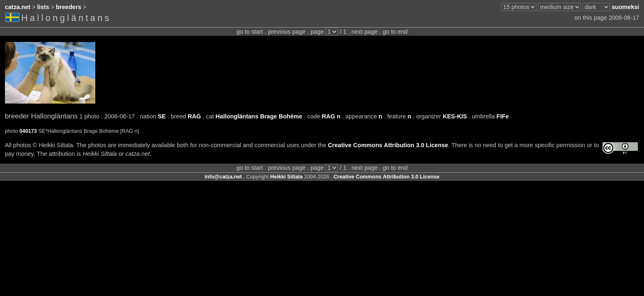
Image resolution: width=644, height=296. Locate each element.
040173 (28, 131)
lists (43, 7)
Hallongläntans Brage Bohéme (259, 116)
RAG (194, 116)
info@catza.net (223, 176)
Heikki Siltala (286, 176)
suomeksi (625, 7)
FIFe (503, 116)
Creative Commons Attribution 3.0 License (388, 145)
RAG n (331, 116)
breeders (68, 7)
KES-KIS (455, 116)
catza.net (17, 7)
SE (162, 116)
